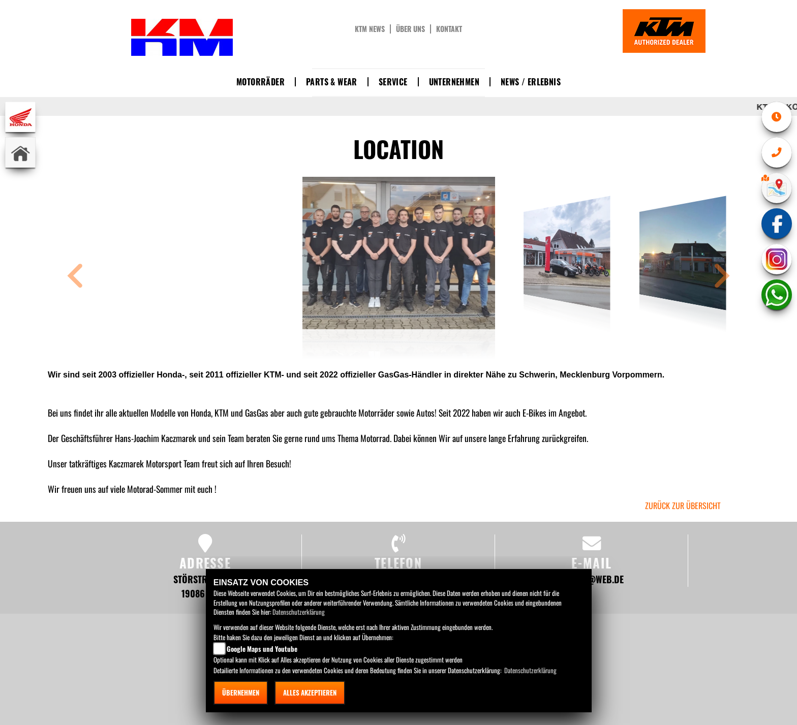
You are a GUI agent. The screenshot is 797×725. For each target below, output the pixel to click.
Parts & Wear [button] (331, 81)
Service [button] (393, 81)
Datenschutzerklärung (298, 612)
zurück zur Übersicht (683, 505)
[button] (75, 277)
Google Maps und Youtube (262, 649)
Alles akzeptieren (309, 692)
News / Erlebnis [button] (531, 81)
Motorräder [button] (260, 81)
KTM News (370, 29)
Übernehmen (240, 692)
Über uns (410, 29)
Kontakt (449, 29)
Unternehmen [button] (454, 81)
